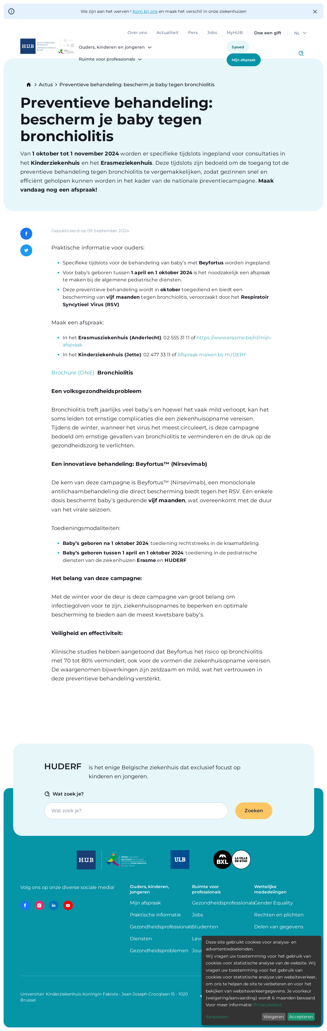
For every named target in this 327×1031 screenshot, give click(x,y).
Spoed (238, 47)
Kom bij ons (145, 11)
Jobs (212, 33)
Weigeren (273, 1016)
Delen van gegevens (278, 927)
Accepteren (301, 1016)
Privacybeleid (267, 1004)
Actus (46, 84)
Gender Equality (273, 903)
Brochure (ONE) (72, 372)
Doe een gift (267, 33)
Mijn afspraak (244, 60)
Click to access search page (301, 53)
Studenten (205, 927)
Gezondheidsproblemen (159, 950)
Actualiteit (167, 33)
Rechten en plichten (279, 915)
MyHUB (235, 33)
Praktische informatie (156, 915)
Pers (193, 33)
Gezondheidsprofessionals (161, 927)
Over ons (137, 33)
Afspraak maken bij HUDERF (211, 354)
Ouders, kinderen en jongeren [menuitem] (112, 47)
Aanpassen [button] (217, 1016)
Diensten (141, 938)
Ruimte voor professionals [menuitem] (107, 59)
